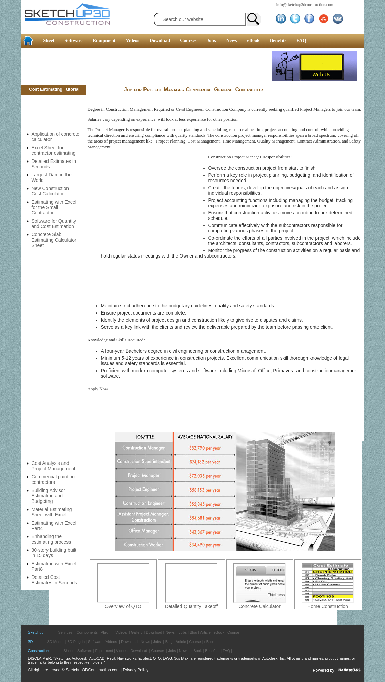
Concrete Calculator (259, 606)
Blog (193, 632)
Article (205, 632)
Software (73, 40)
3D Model (55, 642)
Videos (132, 40)
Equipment (104, 40)
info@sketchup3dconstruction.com (304, 4)
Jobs (211, 40)
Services (65, 632)
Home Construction (327, 606)
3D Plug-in (76, 642)
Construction (38, 651)
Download (159, 40)
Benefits (278, 40)
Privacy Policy (136, 670)
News (231, 40)
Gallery (137, 632)
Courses (188, 40)
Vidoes (121, 651)
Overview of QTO (123, 606)
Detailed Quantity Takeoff (191, 606)
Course (233, 632)
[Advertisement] (146, 66)
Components (87, 632)
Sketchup (36, 632)
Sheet (49, 40)
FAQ (301, 40)
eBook (253, 40)
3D (30, 642)
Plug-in (106, 632)
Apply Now (98, 388)
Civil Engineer (189, 109)
